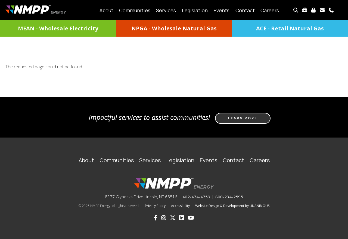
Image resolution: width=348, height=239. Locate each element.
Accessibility (180, 205)
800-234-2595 (229, 196)
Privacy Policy (155, 205)
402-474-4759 (196, 196)
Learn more (242, 118)
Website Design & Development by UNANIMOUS (232, 205)
